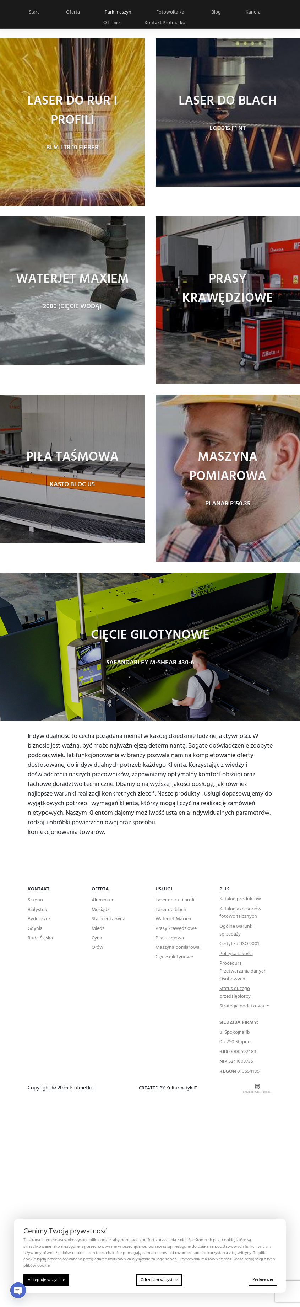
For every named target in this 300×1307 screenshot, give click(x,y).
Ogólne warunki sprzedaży (236, 930)
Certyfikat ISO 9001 (239, 944)
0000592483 (237, 1052)
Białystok (37, 910)
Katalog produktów (240, 899)
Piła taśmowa (170, 938)
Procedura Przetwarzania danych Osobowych (243, 971)
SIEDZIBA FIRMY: (238, 1023)
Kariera (253, 12)
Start (34, 12)
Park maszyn (118, 12)
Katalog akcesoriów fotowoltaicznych (240, 913)
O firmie (111, 23)
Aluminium (103, 900)
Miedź (98, 929)
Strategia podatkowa (242, 1006)
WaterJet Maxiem (174, 919)
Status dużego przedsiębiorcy (235, 992)
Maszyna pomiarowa (178, 948)
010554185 (239, 1072)
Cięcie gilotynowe (174, 957)
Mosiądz (100, 910)
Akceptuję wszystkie (46, 1280)
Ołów (97, 948)
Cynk (97, 938)
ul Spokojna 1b (234, 1033)
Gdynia (35, 929)
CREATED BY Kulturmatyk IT (168, 1088)
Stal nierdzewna (108, 919)
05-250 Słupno (235, 1042)
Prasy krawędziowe (176, 929)
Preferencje (262, 1279)
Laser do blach (171, 910)
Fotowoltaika (170, 12)
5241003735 (236, 1062)
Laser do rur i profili (176, 900)
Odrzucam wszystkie (159, 1280)
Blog (216, 12)
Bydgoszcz (39, 919)
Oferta (73, 12)
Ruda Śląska (40, 938)
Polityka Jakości (236, 954)
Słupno (35, 900)
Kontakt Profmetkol (165, 23)
